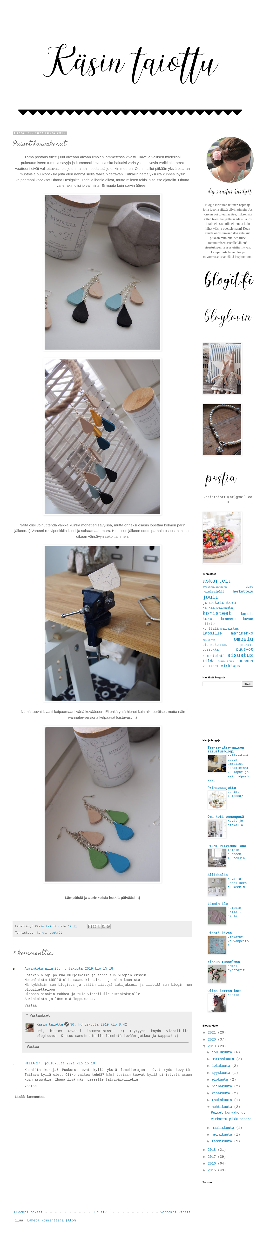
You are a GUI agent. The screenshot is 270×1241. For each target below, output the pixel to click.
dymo (249, 587)
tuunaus (244, 661)
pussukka (210, 650)
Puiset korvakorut (228, 1113)
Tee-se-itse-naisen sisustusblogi (226, 749)
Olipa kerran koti (225, 991)
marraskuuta (224, 1059)
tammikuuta (223, 1141)
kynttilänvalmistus (220, 629)
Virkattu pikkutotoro (231, 1119)
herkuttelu (243, 591)
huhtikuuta (223, 1107)
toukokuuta (223, 1100)
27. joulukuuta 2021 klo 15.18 (65, 1063)
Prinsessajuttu (222, 788)
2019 (213, 1046)
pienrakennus (214, 645)
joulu (210, 597)
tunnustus (225, 661)
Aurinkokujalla (39, 969)
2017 (213, 1157)
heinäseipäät (213, 591)
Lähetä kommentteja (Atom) (52, 1220)
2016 (213, 1163)
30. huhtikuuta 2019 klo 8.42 (98, 1025)
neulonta (209, 640)
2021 (213, 1032)
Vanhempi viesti (175, 1212)
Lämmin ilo (218, 904)
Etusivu (101, 1212)
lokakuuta (222, 1066)
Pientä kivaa (220, 933)
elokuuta (221, 1080)
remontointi (213, 656)
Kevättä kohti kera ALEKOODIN (237, 883)
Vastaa (31, 1005)
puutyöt (56, 933)
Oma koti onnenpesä (226, 817)
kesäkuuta (222, 1093)
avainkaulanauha (214, 587)
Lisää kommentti (30, 1097)
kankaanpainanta (217, 608)
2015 (213, 1170)
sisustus (240, 655)
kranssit (229, 619)
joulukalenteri (219, 602)
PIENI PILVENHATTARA (227, 846)
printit (246, 645)
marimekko (242, 633)
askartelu (217, 581)
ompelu (243, 639)
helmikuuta (223, 1135)
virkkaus (230, 666)
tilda (208, 661)
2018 (213, 1150)
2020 (213, 1039)
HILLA (30, 1063)
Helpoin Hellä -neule (234, 912)
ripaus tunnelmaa (224, 962)
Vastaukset (40, 1016)
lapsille (212, 633)
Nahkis (233, 995)
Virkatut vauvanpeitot (238, 941)
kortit (247, 614)
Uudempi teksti (28, 1212)
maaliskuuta (224, 1128)
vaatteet (210, 666)
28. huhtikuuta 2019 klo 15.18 (83, 969)
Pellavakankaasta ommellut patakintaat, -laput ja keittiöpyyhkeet (228, 768)
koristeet (217, 613)
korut (41, 933)
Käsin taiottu (50, 1025)
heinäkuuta (223, 1086)
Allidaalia (218, 875)
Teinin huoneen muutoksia (236, 854)
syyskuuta (222, 1073)
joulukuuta (223, 1052)
